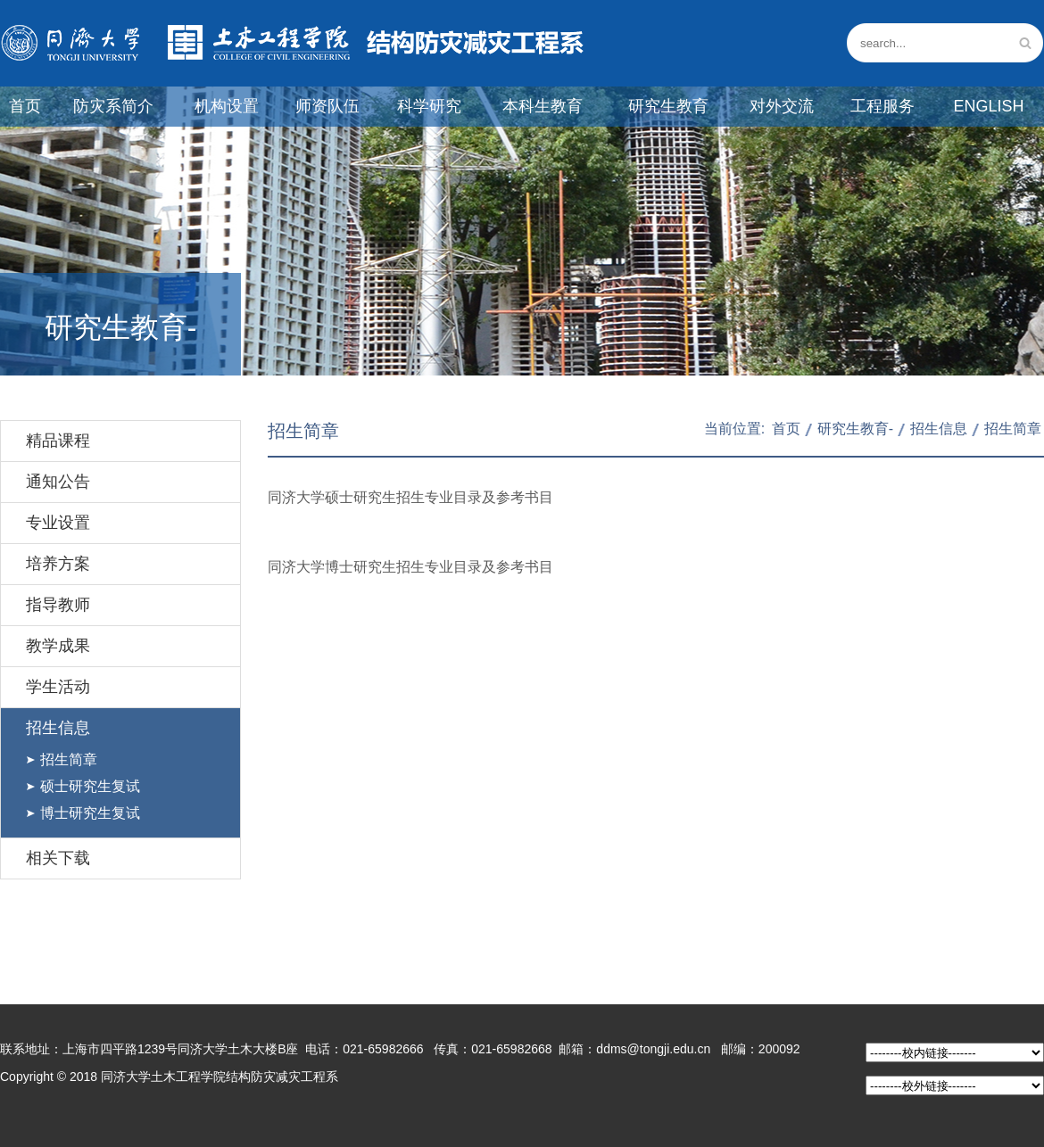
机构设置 (227, 106)
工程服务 (882, 106)
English (988, 106)
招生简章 (68, 759)
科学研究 (429, 106)
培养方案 (58, 564)
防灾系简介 (113, 106)
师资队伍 (327, 106)
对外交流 (782, 106)
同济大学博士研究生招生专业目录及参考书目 (410, 566)
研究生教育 (668, 106)
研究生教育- (855, 428)
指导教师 (58, 605)
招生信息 (58, 728)
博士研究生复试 (90, 813)
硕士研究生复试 (90, 786)
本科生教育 (542, 106)
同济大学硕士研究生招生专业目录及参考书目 (410, 497)
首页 (25, 106)
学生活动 (58, 687)
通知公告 (58, 482)
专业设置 (58, 523)
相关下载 (58, 858)
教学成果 (58, 646)
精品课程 (58, 441)
